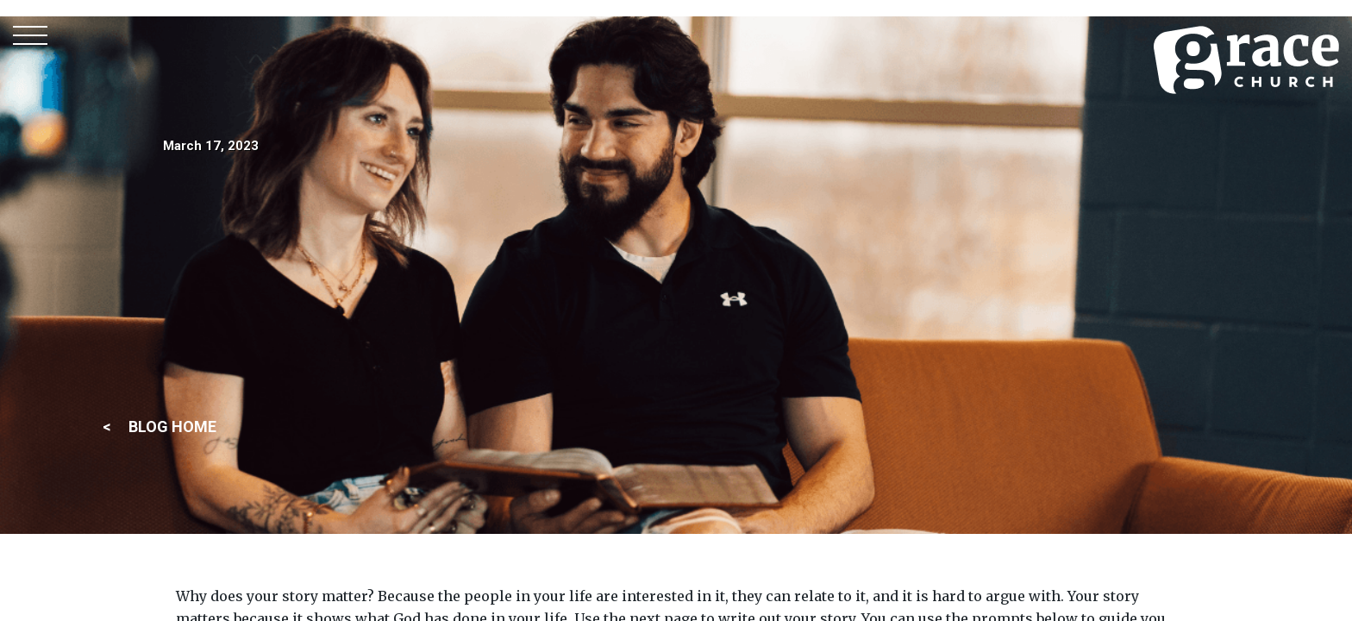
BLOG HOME (172, 426)
